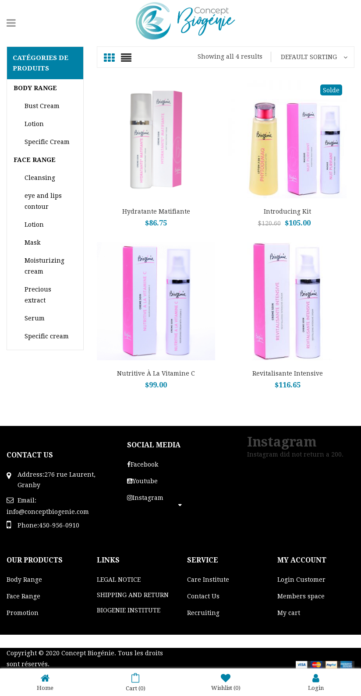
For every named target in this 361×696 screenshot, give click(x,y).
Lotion (34, 123)
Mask (32, 242)
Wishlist (226, 682)
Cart (135, 682)
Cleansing (40, 177)
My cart (288, 612)
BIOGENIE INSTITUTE (128, 610)
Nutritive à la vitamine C (156, 373)
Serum (35, 318)
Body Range (35, 87)
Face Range (23, 596)
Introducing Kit (287, 211)
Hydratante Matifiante (156, 211)
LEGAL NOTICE (119, 579)
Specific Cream (47, 141)
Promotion (23, 612)
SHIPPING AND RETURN (133, 594)
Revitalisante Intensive (287, 373)
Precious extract (38, 295)
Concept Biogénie (87, 653)
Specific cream (47, 336)
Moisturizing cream (44, 266)
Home (45, 682)
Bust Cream (42, 105)
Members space (301, 596)
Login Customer (301, 579)
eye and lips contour (43, 201)
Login (316, 682)
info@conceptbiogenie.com (48, 511)
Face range (35, 159)
